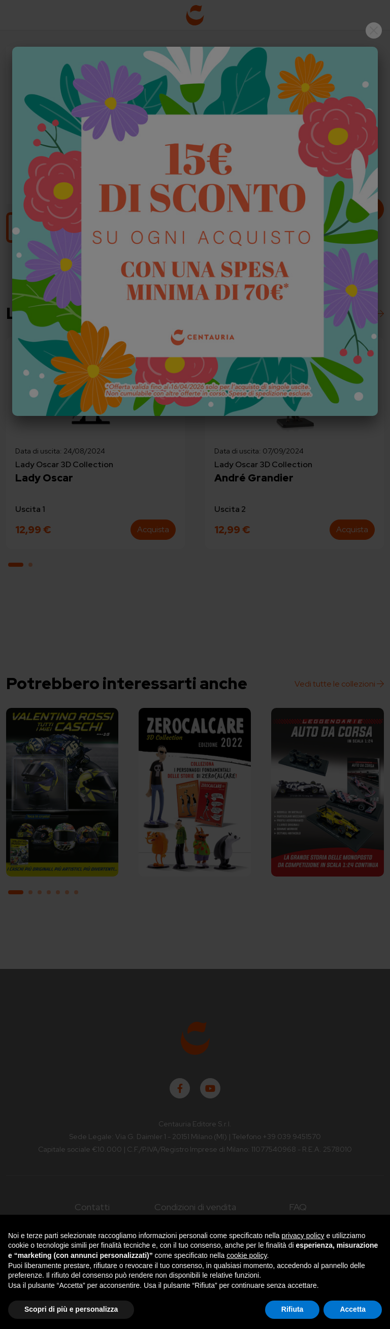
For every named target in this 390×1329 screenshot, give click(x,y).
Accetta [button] (353, 1309)
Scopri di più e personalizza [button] (71, 1309)
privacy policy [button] (303, 1235)
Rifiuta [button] (292, 1309)
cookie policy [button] (246, 1255)
